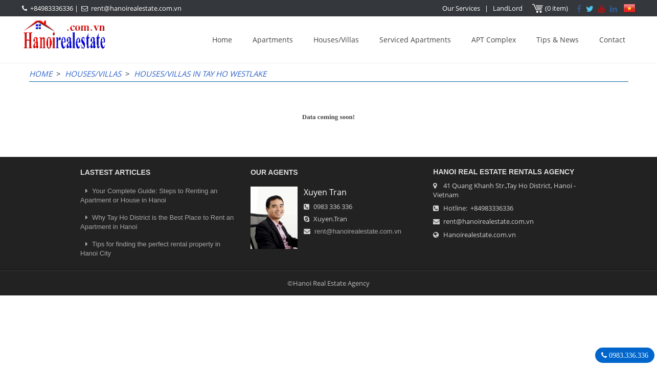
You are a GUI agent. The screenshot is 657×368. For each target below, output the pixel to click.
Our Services (461, 8)
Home (222, 39)
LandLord (508, 8)
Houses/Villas (336, 39)
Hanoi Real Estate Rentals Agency (503, 172)
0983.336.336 (627, 355)
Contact (612, 39)
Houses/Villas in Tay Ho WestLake (200, 73)
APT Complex (493, 39)
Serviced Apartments (415, 39)
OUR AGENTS (274, 172)
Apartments (273, 39)
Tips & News (557, 39)
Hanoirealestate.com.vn (479, 234)
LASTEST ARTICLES (115, 172)
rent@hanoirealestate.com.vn (136, 8)
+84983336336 (51, 8)
